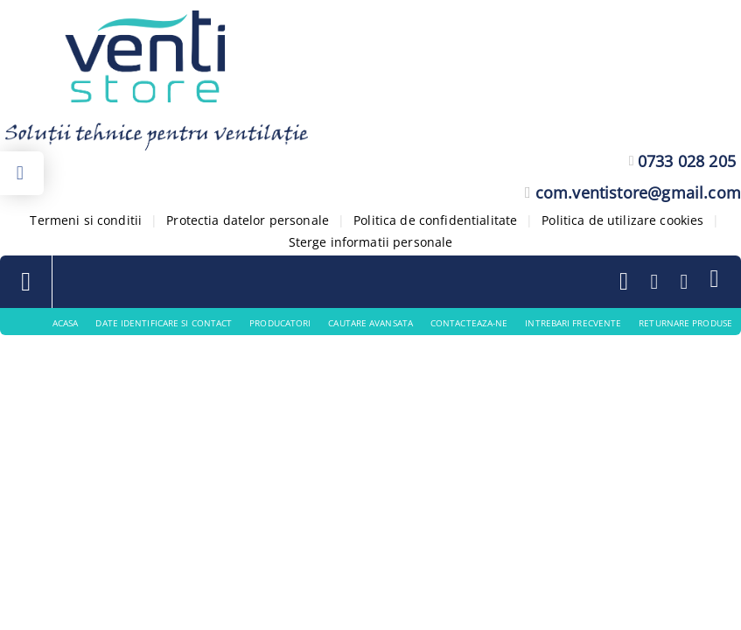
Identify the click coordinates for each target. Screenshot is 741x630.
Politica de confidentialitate (435, 220)
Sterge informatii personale (371, 242)
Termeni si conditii (86, 220)
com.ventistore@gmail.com (638, 192)
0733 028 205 (687, 161)
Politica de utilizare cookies (622, 220)
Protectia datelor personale (247, 220)
